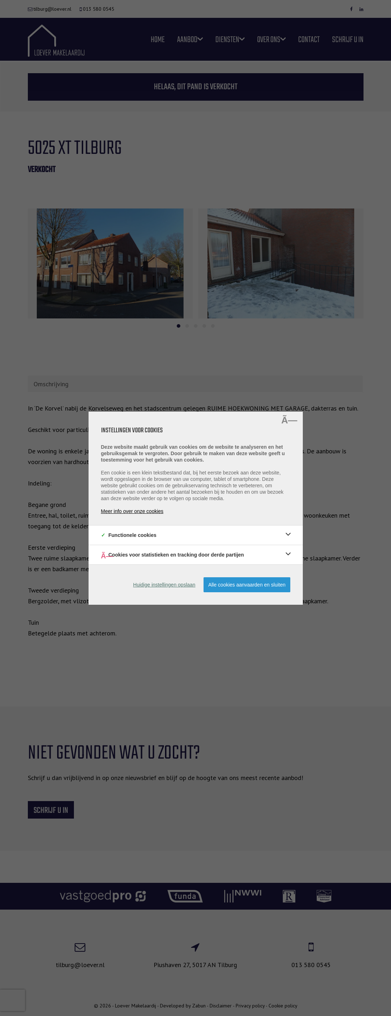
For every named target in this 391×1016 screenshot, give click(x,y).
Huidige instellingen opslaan (164, 585)
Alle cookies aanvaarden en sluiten (246, 585)
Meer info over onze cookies (132, 511)
